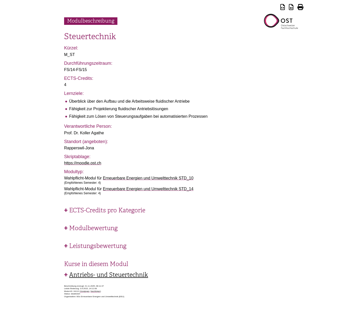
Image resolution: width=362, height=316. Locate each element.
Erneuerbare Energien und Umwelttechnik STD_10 (148, 178)
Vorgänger (84, 291)
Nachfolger (95, 291)
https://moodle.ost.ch (82, 163)
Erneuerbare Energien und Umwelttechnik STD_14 (148, 189)
